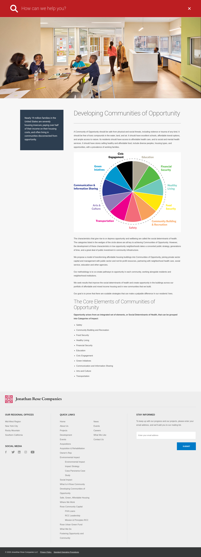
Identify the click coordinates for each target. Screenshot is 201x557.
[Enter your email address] (166, 435)
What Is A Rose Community (72, 484)
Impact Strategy (72, 466)
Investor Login (144, 2)
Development (66, 435)
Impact (156, 10)
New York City (11, 426)
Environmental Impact (70, 457)
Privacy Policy (46, 552)
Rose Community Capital (71, 507)
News (96, 421)
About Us (83, 10)
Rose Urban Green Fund (71, 524)
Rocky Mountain (12, 430)
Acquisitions (65, 444)
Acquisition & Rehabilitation (72, 448)
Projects (133, 10)
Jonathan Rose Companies (21, 10)
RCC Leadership (72, 516)
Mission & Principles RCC (76, 520)
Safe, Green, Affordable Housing (74, 498)
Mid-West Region (13, 421)
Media (115, 2)
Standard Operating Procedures (66, 552)
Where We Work (67, 502)
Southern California (14, 435)
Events (63, 439)
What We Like (100, 435)
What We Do (108, 10)
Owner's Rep (66, 453)
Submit (186, 446)
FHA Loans (70, 511)
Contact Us (163, 2)
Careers (128, 2)
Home (62, 421)
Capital (178, 10)
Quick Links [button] (67, 414)
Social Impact (66, 480)
